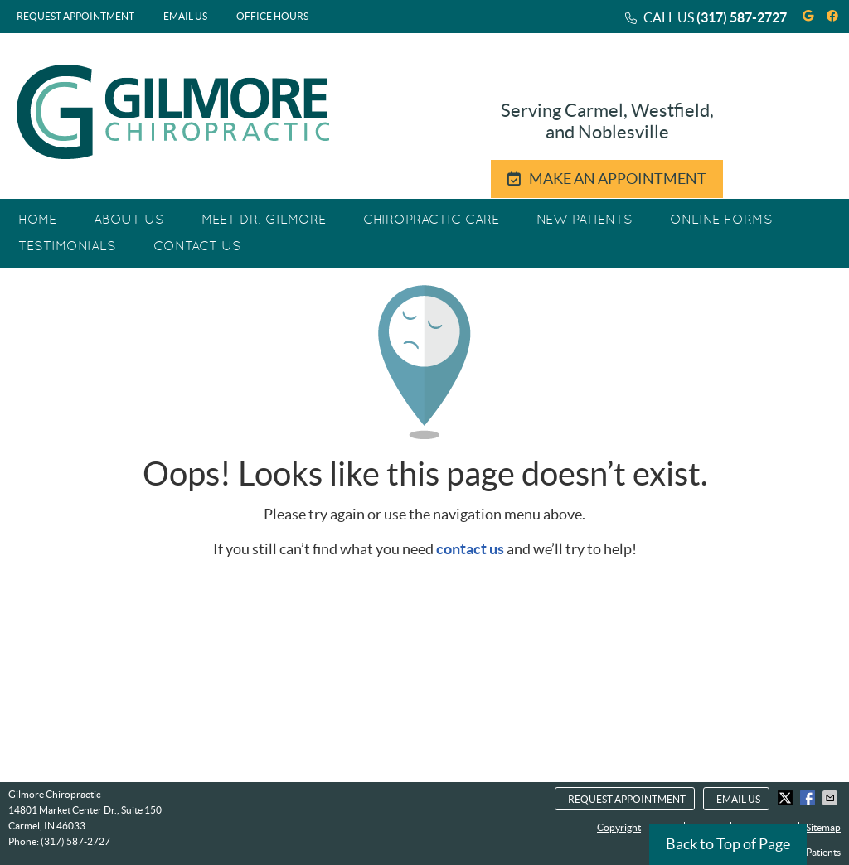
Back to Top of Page (728, 844)
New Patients (584, 220)
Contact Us (197, 247)
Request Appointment (75, 16)
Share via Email (831, 797)
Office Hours (272, 16)
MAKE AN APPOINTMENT (606, 178)
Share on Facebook (809, 797)
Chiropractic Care (431, 220)
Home (37, 220)
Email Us (185, 16)
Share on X (787, 797)
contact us (470, 549)
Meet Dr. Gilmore (263, 220)
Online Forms (721, 220)
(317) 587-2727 (741, 17)
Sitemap (823, 827)
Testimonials (67, 247)
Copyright (619, 827)
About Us (129, 220)
